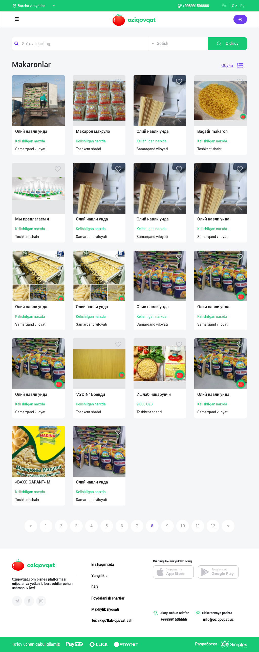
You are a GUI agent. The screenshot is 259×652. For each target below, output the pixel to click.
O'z (234, 6)
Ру (242, 6)
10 (182, 526)
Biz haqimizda (102, 565)
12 (213, 526)
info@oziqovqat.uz (218, 620)
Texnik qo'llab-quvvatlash (111, 621)
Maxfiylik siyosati (105, 609)
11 (198, 526)
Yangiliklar (100, 576)
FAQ (94, 587)
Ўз (224, 6)
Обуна (227, 65)
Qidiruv (228, 43)
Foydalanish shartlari (108, 598)
